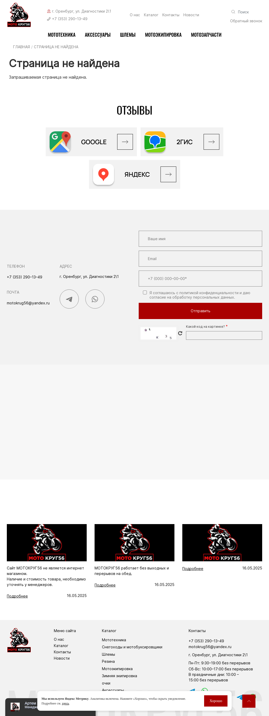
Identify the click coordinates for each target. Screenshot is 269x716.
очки (106, 683)
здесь (65, 703)
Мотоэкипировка (117, 668)
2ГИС (185, 141)
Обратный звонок (246, 21)
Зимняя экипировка (119, 676)
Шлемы (128, 34)
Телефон (16, 266)
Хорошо (216, 701)
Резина (108, 661)
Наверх (248, 701)
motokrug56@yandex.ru (28, 303)
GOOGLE (94, 141)
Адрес (66, 266)
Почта (13, 292)
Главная (21, 47)
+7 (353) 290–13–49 (69, 19)
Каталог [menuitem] (151, 15)
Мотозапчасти (206, 34)
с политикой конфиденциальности (207, 292)
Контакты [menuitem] (170, 15)
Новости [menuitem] (191, 15)
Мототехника (61, 34)
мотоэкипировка (163, 34)
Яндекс (137, 174)
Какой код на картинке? (205, 327)
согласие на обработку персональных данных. (192, 297)
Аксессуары (98, 34)
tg (239, 697)
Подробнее (17, 596)
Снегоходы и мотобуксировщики (132, 647)
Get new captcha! (180, 333)
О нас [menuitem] (135, 15)
